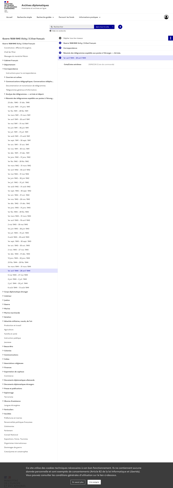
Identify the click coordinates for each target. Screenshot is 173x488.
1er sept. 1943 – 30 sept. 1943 (19, 241)
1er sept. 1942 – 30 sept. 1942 (19, 191)
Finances (7, 367)
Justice (7, 300)
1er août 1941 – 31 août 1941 (19, 136)
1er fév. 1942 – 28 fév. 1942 (18, 161)
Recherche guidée (44, 17)
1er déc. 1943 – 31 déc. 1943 (19, 254)
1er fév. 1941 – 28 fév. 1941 (18, 111)
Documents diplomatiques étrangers (19, 384)
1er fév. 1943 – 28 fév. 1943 (18, 212)
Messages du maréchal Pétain (16, 56)
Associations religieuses (13, 363)
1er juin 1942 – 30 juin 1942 (18, 178)
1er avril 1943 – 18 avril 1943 (19, 220)
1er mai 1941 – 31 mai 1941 (18, 123)
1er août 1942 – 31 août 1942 (19, 186)
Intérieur (7, 296)
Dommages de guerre (13, 447)
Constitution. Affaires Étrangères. (18, 48)
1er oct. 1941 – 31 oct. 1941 (18, 144)
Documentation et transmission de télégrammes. (26, 85)
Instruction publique (12, 338)
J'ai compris (94, 482)
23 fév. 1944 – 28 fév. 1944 (18, 262)
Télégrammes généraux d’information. (21, 90)
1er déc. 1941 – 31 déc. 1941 (18, 153)
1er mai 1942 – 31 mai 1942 (18, 174)
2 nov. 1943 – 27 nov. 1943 (18, 249)
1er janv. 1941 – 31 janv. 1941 (19, 106)
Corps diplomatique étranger (16, 291)
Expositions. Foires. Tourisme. (16, 439)
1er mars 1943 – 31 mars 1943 (19, 216)
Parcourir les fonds (66, 17)
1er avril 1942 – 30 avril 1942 (19, 169)
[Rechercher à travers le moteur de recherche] (73, 26)
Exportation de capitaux (14, 371)
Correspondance (11, 69)
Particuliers (8, 409)
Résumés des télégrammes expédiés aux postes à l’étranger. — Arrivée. (30, 98)
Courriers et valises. (14, 77)
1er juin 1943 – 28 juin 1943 (18, 228)
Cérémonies (9, 426)
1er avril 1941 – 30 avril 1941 (19, 119)
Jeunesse (7, 342)
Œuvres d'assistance (12, 401)
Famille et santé (10, 334)
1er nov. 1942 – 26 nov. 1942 (19, 199)
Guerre (7, 304)
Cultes (6, 359)
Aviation (7, 317)
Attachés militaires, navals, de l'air (18, 321)
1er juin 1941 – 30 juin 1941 (18, 127)
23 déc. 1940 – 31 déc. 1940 (18, 102)
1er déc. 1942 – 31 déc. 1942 (19, 203)
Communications (11, 355)
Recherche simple (24, 17)
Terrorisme (8, 397)
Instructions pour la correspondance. (21, 73)
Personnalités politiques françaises (18, 422)
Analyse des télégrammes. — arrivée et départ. (25, 94)
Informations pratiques (88, 17)
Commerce (8, 376)
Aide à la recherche (59, 31)
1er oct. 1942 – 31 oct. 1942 (18, 195)
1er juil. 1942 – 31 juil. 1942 (18, 182)
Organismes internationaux (15, 443)
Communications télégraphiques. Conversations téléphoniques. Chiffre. (30, 81)
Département (9, 64)
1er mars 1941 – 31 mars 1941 (19, 115)
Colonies (7, 350)
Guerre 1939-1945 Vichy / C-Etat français (18, 43)
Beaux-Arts (8, 346)
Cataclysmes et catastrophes (16, 451)
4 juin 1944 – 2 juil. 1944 (17, 279)
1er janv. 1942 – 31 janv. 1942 (19, 157)
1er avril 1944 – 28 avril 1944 (19, 270)
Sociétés (7, 413)
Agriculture (8, 329)
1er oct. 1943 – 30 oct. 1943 (19, 245)
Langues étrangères (12, 405)
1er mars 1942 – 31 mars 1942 (19, 165)
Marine (7, 308)
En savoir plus (77, 482)
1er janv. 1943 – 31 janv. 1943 (19, 207)
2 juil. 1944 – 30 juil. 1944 (18, 283)
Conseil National (11, 434)
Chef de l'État (9, 52)
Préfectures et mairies (13, 418)
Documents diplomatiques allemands (19, 380)
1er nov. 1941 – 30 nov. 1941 (18, 148)
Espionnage (9, 392)
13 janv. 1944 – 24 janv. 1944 (19, 258)
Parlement (8, 430)
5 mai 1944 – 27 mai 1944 (18, 275)
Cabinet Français (11, 60)
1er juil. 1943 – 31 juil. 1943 (18, 233)
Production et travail (12, 325)
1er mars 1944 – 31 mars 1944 (19, 266)
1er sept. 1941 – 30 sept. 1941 (19, 140)
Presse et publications (13, 388)
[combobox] (104, 27)
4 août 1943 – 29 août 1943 (18, 237)
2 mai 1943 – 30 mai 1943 (18, 224)
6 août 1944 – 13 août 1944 (18, 287)
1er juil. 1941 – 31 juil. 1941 (18, 132)
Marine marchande (12, 312)
